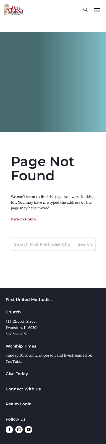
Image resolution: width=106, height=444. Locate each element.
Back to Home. (23, 219)
